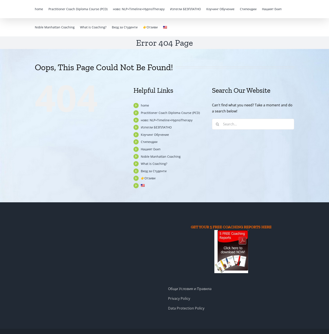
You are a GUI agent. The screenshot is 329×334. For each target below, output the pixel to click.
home (145, 105)
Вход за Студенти (154, 171)
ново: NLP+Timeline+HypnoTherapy (167, 120)
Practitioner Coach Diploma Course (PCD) (170, 113)
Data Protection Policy (186, 308)
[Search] (217, 124)
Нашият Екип (150, 149)
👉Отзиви (148, 178)
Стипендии (149, 142)
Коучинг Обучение (155, 135)
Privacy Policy (179, 298)
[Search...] (253, 124)
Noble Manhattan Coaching (161, 156)
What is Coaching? (154, 164)
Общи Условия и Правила (190, 288)
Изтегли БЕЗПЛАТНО (156, 127)
